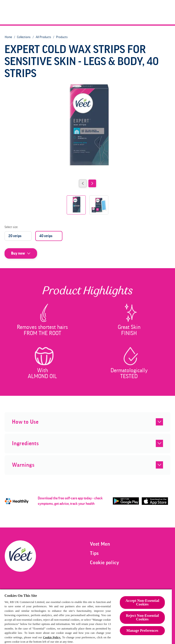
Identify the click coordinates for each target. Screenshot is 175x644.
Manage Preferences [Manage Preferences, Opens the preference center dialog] (142, 630)
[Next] (92, 183)
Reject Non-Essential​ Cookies (142, 617)
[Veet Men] (97, 12)
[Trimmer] (121, 12)
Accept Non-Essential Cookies (142, 602)
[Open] (166, 12)
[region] (86, 616)
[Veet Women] (64, 12)
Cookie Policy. (52, 637)
